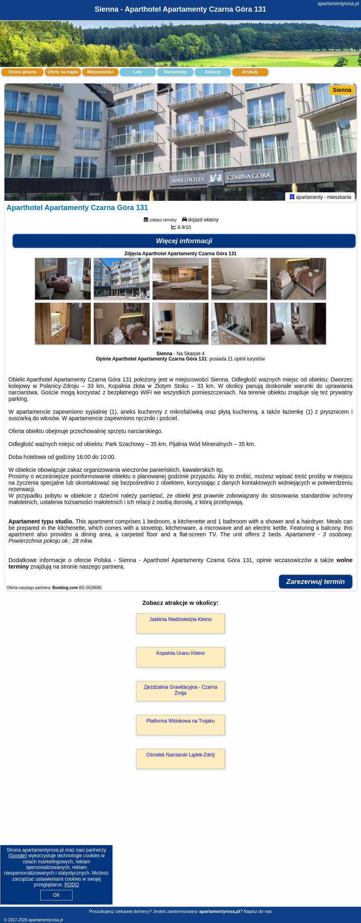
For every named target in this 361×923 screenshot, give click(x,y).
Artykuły (250, 72)
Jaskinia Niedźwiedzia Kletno (180, 623)
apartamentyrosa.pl (338, 3)
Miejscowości (100, 72)
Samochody (175, 72)
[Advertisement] (180, 848)
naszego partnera (101, 570)
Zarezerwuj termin (315, 585)
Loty (137, 72)
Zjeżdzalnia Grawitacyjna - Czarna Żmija (181, 693)
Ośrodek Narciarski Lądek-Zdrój (180, 758)
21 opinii (237, 362)
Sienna (342, 90)
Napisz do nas (258, 911)
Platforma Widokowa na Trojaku (180, 724)
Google (17, 855)
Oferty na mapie (63, 72)
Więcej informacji (184, 244)
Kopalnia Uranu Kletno (180, 657)
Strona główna (22, 72)
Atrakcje (212, 72)
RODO (71, 885)
